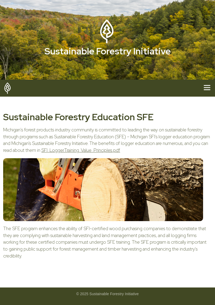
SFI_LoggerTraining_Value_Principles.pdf (80, 150)
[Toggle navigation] (207, 88)
